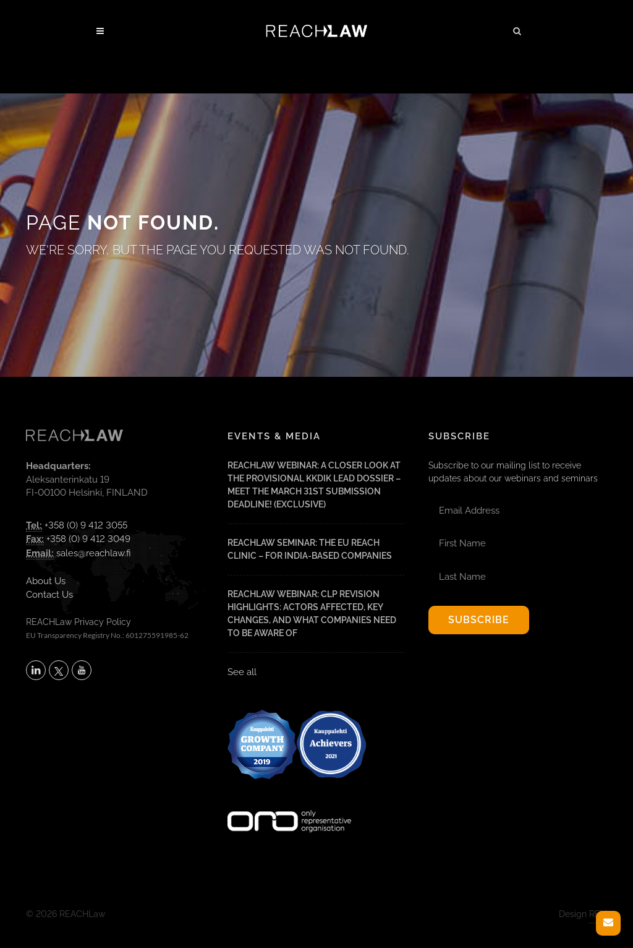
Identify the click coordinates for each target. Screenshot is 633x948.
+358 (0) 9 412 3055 (86, 525)
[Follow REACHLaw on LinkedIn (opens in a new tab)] (36, 670)
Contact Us (49, 594)
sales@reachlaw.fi (93, 553)
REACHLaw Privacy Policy (78, 622)
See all (242, 672)
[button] (517, 29)
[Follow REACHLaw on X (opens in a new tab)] (59, 670)
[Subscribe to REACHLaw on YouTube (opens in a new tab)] (81, 670)
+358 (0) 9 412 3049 (88, 539)
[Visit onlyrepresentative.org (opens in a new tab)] (289, 805)
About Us (46, 581)
